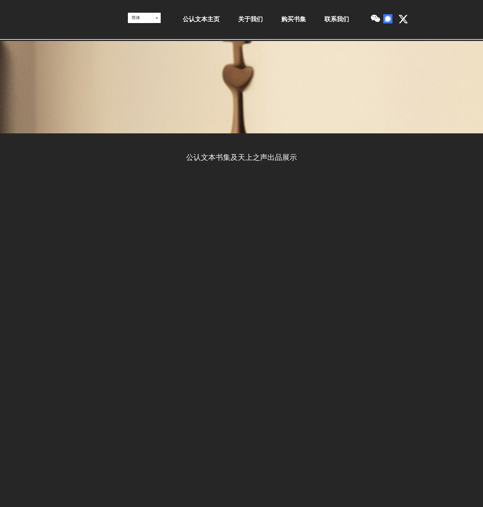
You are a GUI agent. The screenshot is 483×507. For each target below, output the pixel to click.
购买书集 (293, 19)
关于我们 (250, 19)
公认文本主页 (201, 19)
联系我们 (336, 19)
